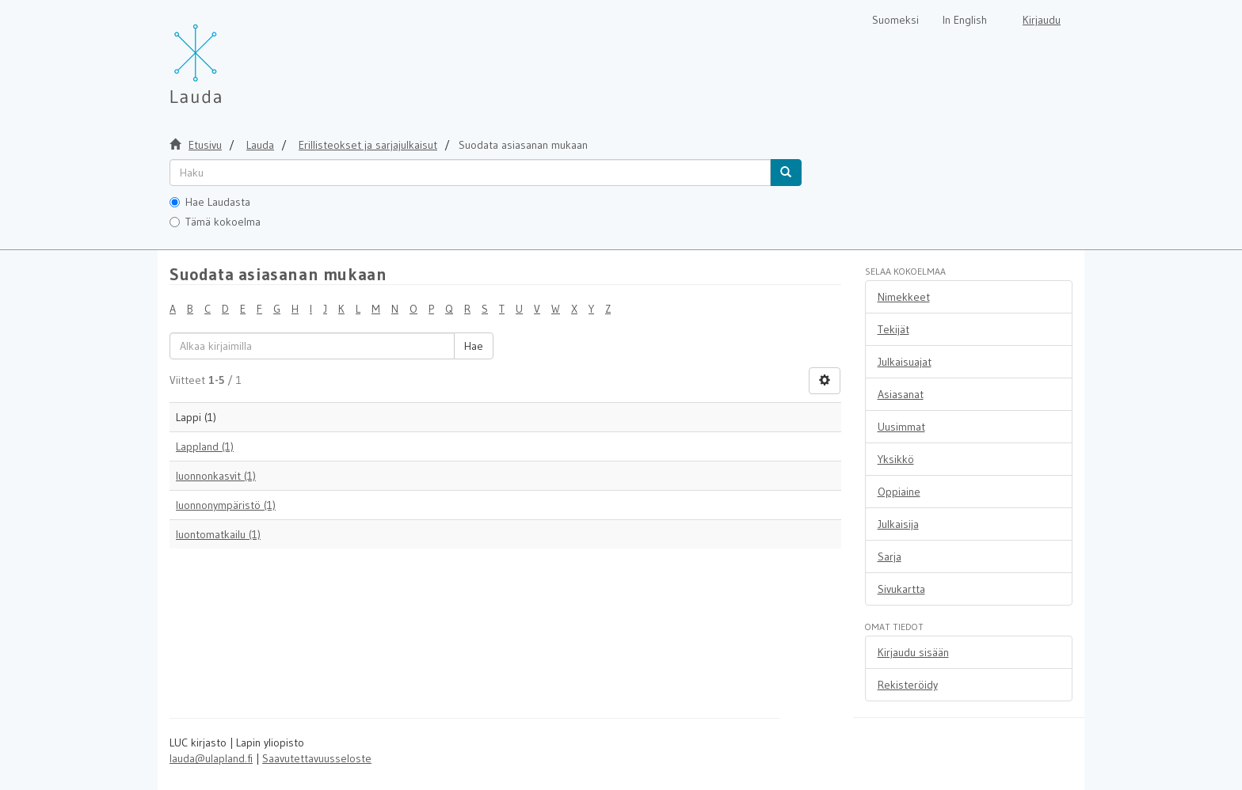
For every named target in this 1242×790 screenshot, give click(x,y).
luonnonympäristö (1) (226, 505)
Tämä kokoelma (215, 222)
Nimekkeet (904, 297)
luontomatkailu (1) (218, 534)
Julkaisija (898, 524)
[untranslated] (470, 172)
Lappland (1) (205, 446)
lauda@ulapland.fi (211, 758)
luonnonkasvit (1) (216, 476)
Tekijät (893, 329)
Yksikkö (896, 459)
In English (965, 20)
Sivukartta (901, 589)
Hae (473, 346)
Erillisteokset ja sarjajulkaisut (368, 145)
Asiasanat (901, 394)
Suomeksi (895, 20)
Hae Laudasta (210, 202)
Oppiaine (899, 491)
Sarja (889, 556)
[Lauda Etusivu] (229, 55)
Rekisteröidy (908, 685)
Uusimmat (901, 427)
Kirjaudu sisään (913, 652)
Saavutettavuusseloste (316, 758)
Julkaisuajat (905, 362)
